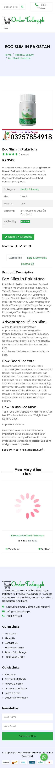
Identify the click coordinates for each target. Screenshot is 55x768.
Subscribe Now (27, 736)
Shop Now (9, 674)
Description (15, 258)
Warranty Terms (13, 647)
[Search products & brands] (10, 7)
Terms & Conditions (14, 688)
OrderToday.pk (32, 752)
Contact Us (10, 643)
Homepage (9, 633)
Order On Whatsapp (18, 237)
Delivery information (15, 697)
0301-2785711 (41, 6)
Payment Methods (14, 679)
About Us (8, 638)
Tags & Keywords (37, 258)
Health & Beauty (30, 189)
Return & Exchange (14, 652)
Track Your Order (13, 657)
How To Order (11, 693)
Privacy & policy (12, 683)
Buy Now (44, 549)
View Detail (12, 549)
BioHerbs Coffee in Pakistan (27, 535)
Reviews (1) (27, 264)
